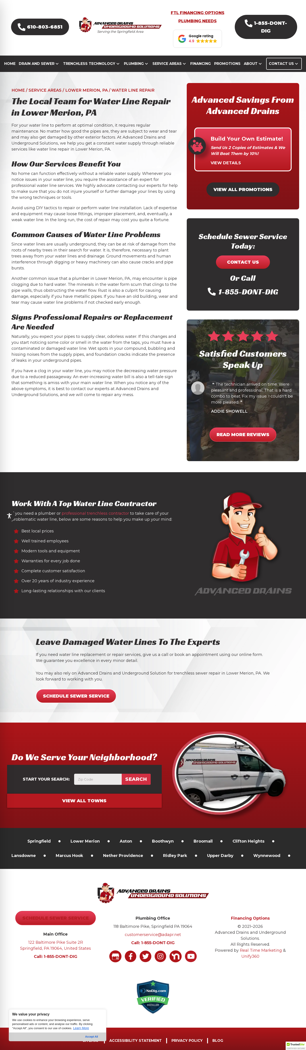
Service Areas (45, 90)
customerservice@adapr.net (153, 934)
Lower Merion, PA (86, 90)
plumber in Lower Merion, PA (101, 278)
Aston (126, 841)
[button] (40, 27)
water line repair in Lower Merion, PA (73, 149)
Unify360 (250, 956)
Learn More (81, 1028)
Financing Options (250, 918)
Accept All (91, 1036)
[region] (57, 1025)
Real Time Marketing (261, 950)
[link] (39, 841)
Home (18, 90)
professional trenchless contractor (95, 513)
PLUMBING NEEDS (197, 21)
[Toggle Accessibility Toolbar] (9, 516)
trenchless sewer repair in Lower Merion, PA (217, 673)
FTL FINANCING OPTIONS (197, 12)
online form (250, 654)
